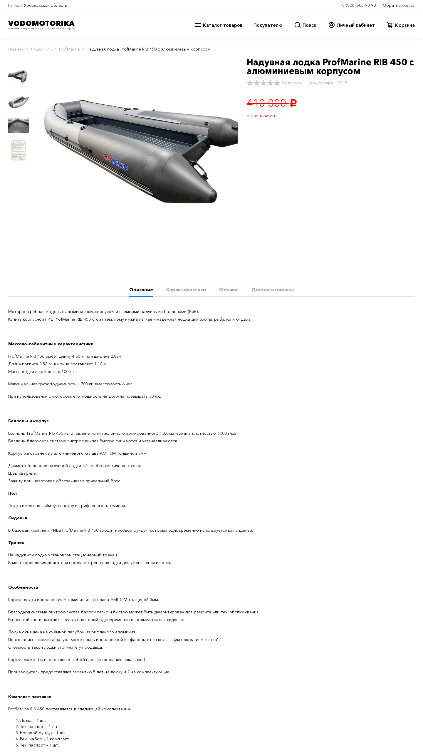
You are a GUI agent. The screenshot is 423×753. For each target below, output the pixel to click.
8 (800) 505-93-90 (359, 5)
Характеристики (186, 289)
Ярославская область (45, 5)
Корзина (405, 25)
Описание (141, 289)
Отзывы (229, 289)
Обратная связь (399, 5)
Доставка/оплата (272, 289)
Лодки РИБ (42, 49)
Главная (16, 49)
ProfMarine (69, 49)
